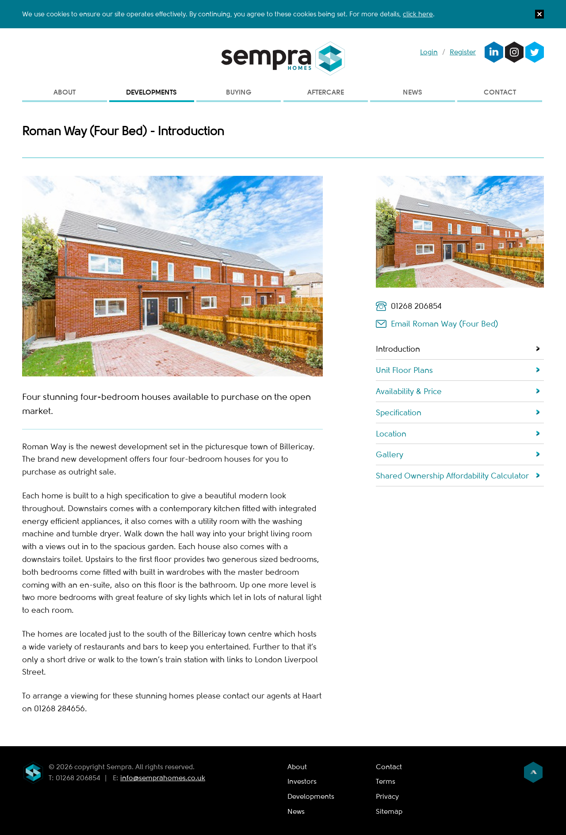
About (65, 92)
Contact (500, 92)
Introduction (398, 349)
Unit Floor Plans (404, 370)
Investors (302, 782)
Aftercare (325, 92)
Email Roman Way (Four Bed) (444, 323)
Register (463, 52)
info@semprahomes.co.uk (162, 778)
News (412, 92)
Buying (239, 92)
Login (429, 52)
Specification (398, 412)
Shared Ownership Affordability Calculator (452, 475)
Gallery (389, 454)
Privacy (387, 797)
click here (418, 14)
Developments (151, 92)
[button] (539, 16)
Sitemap (389, 812)
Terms (385, 782)
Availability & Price (409, 391)
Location (391, 433)
